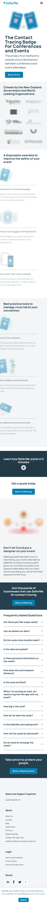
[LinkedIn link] (8, 882)
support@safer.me (13, 800)
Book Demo (14, 74)
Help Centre (10, 827)
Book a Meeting (23, 491)
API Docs (9, 830)
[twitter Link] (19, 882)
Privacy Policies (39, 894)
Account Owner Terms (14, 865)
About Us (9, 816)
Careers (9, 820)
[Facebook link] (13, 882)
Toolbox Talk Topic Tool (15, 837)
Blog (7, 823)
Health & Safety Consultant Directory (21, 841)
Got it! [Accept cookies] (23, 900)
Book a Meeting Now (23, 771)
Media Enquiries (12, 834)
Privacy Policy (11, 861)
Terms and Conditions (14, 857)
